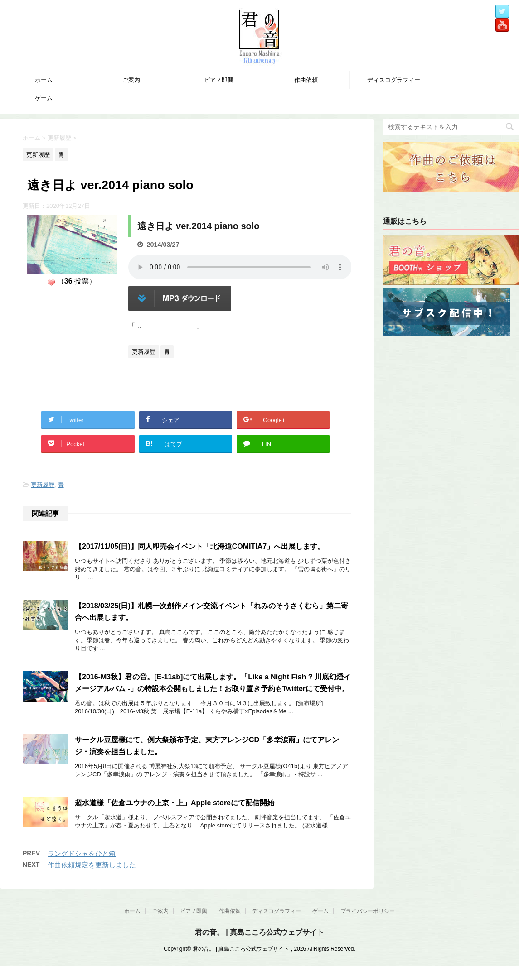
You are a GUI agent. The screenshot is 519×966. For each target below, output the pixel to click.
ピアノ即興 (218, 80)
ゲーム (44, 98)
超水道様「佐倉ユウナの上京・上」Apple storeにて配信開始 (174, 803)
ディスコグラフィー (393, 80)
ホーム (44, 80)
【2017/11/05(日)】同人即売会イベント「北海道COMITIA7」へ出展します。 (200, 546)
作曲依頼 (306, 80)
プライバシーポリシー (367, 911)
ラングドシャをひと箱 (82, 853)
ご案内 (131, 80)
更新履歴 (42, 484)
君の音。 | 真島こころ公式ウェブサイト (259, 932)
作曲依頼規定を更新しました (92, 865)
